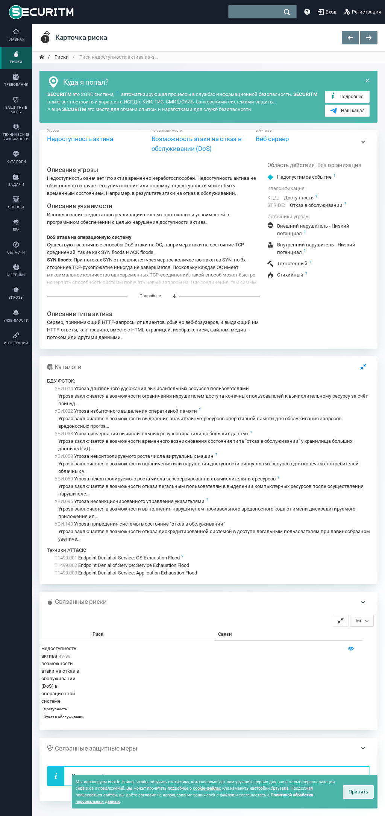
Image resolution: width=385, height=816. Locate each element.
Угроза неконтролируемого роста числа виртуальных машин (135, 456)
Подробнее (346, 96)
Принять (358, 792)
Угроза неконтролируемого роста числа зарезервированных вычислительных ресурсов (166, 479)
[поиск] (287, 12)
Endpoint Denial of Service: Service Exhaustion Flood (122, 565)
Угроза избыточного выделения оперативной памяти (126, 411)
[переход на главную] (41, 57)
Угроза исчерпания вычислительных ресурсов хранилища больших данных (152, 433)
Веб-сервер (272, 139)
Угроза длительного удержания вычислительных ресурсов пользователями (152, 388)
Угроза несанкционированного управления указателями (130, 501)
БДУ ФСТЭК (60, 381)
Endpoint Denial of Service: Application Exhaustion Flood (126, 573)
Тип (358, 620)
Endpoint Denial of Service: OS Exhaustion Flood (118, 558)
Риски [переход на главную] (61, 57)
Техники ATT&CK (66, 550)
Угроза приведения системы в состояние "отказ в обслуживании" (140, 524)
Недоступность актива (80, 139)
